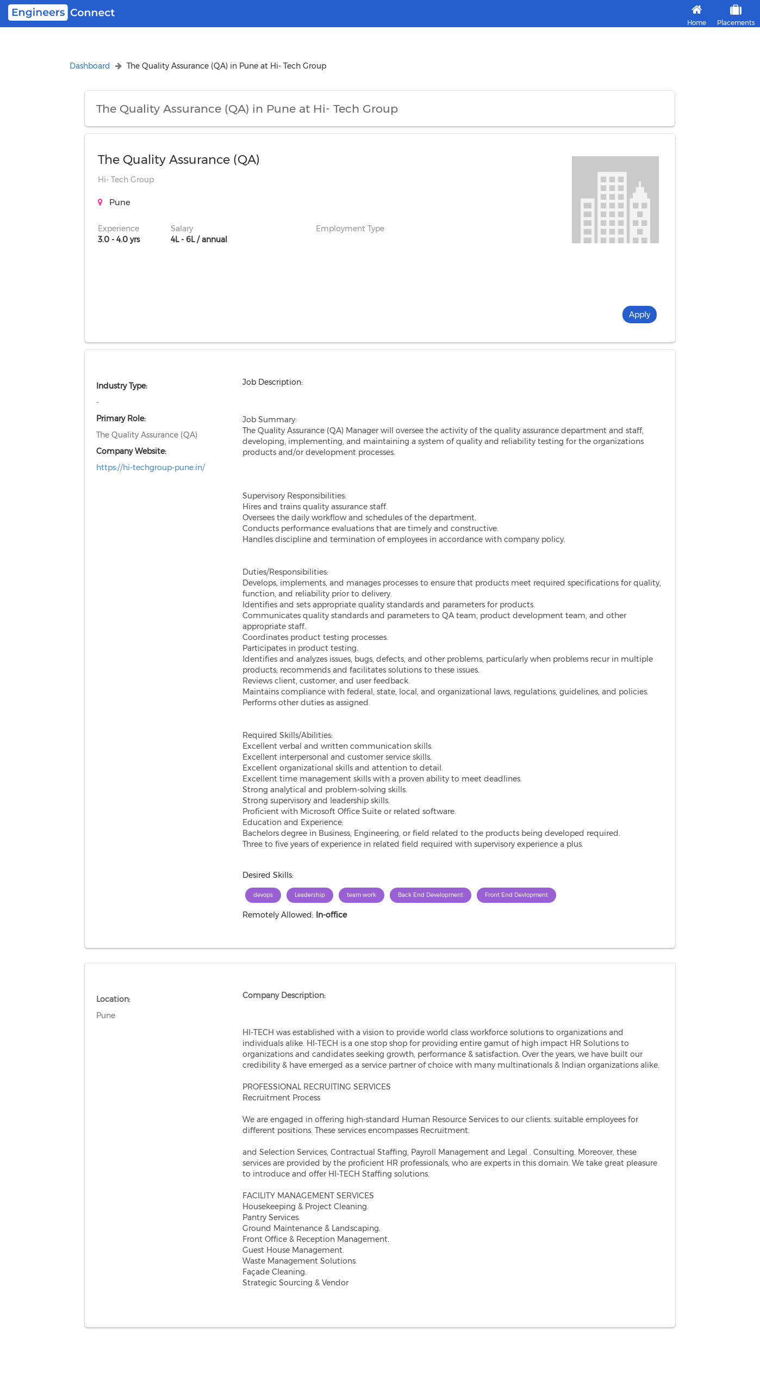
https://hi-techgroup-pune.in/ (150, 467)
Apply (639, 314)
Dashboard (90, 66)
